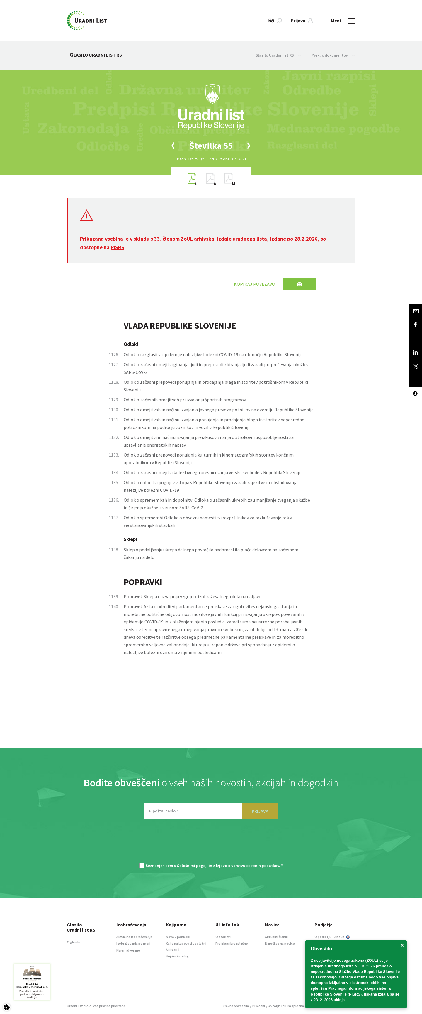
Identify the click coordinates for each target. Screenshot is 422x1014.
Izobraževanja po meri (133, 943)
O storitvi (223, 936)
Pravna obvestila (236, 1006)
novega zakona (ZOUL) (357, 960)
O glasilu (73, 942)
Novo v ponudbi (178, 936)
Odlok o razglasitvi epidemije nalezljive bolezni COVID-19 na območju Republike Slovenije (213, 354)
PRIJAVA (260, 811)
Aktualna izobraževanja (134, 936)
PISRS (117, 247)
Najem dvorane (128, 950)
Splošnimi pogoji (192, 865)
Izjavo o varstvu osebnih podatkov (247, 865)
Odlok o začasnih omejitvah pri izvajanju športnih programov (185, 400)
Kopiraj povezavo (254, 284)
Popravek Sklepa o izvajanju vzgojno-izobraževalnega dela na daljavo (192, 596)
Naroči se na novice (280, 943)
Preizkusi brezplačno (231, 943)
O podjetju (322, 936)
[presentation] (211, 843)
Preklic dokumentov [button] (333, 55)
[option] (211, 145)
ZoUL (187, 238)
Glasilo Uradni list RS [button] (278, 55)
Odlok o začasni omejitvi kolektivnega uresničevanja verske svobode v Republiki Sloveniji (212, 472)
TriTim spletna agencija (299, 1006)
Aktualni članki (276, 936)
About (342, 936)
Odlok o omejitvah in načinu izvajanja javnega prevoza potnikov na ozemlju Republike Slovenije (219, 410)
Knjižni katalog (177, 956)
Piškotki (258, 1006)
